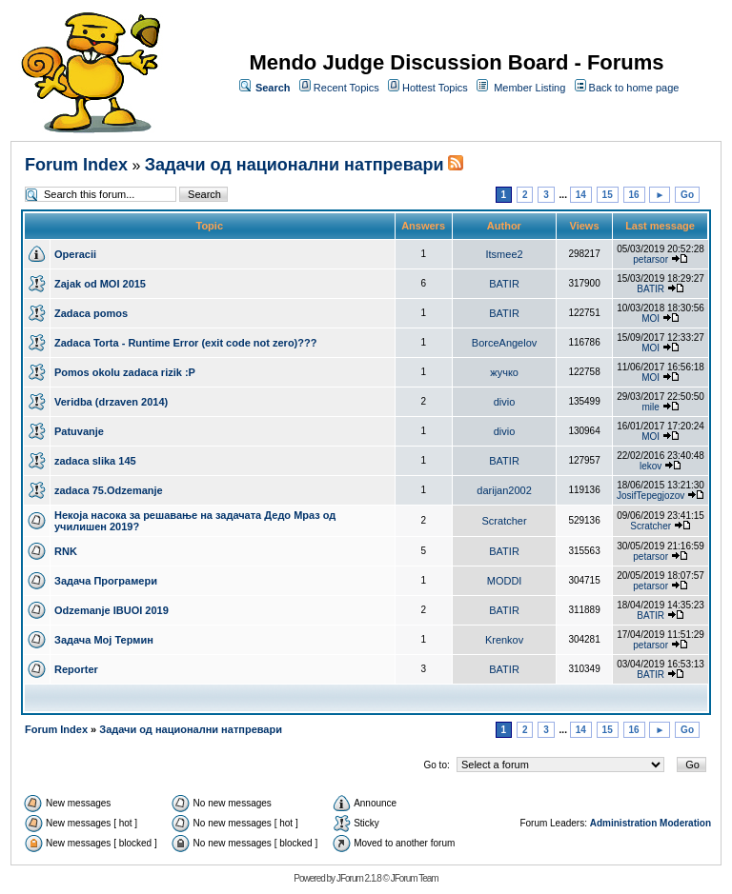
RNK (65, 551)
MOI (650, 318)
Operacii (75, 254)
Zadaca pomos (91, 313)
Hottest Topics (435, 87)
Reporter (76, 669)
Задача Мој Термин (103, 640)
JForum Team (414, 878)
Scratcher (504, 520)
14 (581, 194)
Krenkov (504, 640)
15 (607, 194)
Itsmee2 (503, 254)
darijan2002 (504, 490)
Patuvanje (79, 431)
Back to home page (634, 87)
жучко (504, 372)
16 (634, 194)
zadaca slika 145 (95, 461)
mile (650, 407)
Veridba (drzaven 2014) (111, 401)
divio (505, 401)
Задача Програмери (105, 580)
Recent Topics (346, 87)
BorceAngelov (505, 342)
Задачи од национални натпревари (294, 164)
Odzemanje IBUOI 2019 (111, 610)
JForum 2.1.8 (358, 878)
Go (687, 194)
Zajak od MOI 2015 (100, 283)
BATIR (504, 283)
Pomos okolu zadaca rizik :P (124, 372)
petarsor (650, 259)
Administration (624, 823)
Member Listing (529, 87)
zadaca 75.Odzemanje (108, 490)
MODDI (504, 580)
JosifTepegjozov (650, 495)
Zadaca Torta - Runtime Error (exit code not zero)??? (185, 342)
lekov (650, 466)
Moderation (685, 823)
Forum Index (76, 164)
